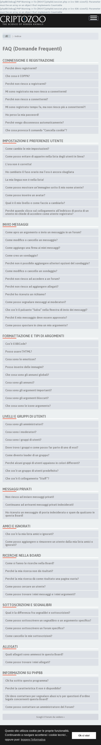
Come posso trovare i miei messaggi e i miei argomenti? (40, 594)
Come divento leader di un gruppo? (27, 455)
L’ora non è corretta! (18, 164)
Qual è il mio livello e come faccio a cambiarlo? (35, 203)
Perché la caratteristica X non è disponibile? (33, 688)
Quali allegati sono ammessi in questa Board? (34, 654)
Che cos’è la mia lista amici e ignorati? (29, 533)
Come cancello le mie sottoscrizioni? (28, 635)
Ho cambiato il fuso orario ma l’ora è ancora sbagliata (39, 172)
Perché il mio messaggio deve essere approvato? (36, 317)
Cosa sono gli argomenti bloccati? (27, 398)
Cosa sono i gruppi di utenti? (23, 439)
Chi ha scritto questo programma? (27, 680)
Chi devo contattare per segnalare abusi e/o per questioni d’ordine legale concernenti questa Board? (47, 698)
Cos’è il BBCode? (16, 343)
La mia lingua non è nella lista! (24, 179)
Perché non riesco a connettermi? (26, 99)
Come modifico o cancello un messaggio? (31, 240)
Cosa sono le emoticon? (20, 359)
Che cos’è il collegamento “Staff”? (27, 478)
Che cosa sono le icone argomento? (28, 405)
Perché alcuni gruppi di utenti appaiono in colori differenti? (42, 463)
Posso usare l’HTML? (18, 351)
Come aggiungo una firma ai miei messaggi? (32, 247)
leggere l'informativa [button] (33, 739)
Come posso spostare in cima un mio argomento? (36, 325)
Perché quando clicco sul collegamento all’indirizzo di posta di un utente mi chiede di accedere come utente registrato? (47, 212)
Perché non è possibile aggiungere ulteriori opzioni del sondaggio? (47, 263)
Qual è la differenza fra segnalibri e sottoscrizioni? (37, 612)
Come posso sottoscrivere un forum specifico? (35, 628)
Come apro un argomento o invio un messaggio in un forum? (43, 232)
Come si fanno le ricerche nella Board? (29, 563)
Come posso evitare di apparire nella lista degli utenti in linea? (45, 156)
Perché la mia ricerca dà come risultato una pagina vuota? (42, 578)
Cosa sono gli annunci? (19, 382)
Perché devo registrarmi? (21, 68)
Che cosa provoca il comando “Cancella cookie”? (36, 130)
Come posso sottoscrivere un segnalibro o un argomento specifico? (48, 620)
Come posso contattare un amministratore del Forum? (39, 706)
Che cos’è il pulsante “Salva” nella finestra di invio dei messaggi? (46, 309)
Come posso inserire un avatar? (25, 195)
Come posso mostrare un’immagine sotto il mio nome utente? (44, 187)
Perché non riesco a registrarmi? (25, 83)
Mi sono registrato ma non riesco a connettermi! (36, 91)
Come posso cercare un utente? (25, 586)
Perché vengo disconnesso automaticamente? (34, 122)
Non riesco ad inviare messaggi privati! (29, 496)
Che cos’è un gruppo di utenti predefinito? (32, 470)
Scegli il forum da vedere (50, 716)
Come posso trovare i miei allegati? (27, 662)
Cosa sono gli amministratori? (24, 424)
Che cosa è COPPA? (17, 76)
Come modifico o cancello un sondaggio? (31, 271)
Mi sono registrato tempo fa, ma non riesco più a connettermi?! (45, 107)
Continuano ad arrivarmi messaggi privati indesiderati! (39, 504)
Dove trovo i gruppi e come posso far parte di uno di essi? (41, 447)
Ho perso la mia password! (22, 114)
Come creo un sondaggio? (21, 255)
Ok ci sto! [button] (84, 735)
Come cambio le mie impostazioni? (27, 148)
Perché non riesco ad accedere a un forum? (32, 278)
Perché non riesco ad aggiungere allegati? (32, 286)
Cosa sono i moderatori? (20, 431)
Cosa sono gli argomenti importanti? (28, 390)
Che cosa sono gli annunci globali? (27, 374)
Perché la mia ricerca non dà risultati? (29, 571)
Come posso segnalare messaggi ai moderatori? (35, 302)
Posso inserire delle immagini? (24, 367)
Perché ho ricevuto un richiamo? (25, 294)
